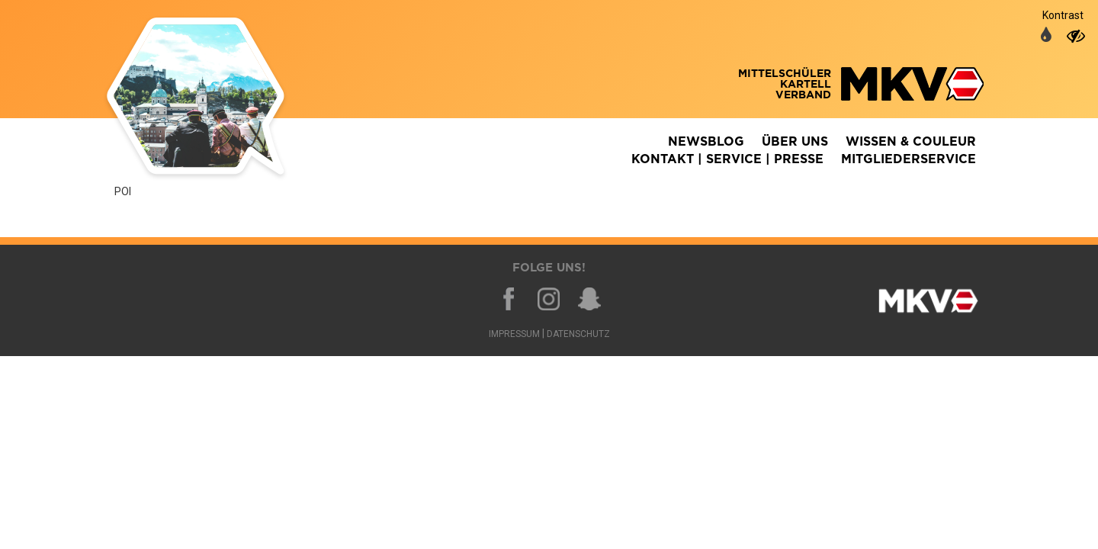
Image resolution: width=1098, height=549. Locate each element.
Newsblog (706, 142)
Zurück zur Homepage (217, 99)
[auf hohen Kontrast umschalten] (1076, 36)
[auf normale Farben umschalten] (1046, 36)
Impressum (514, 334)
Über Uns (795, 142)
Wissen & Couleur (911, 142)
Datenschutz (578, 334)
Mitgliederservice (908, 159)
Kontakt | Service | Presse (727, 159)
